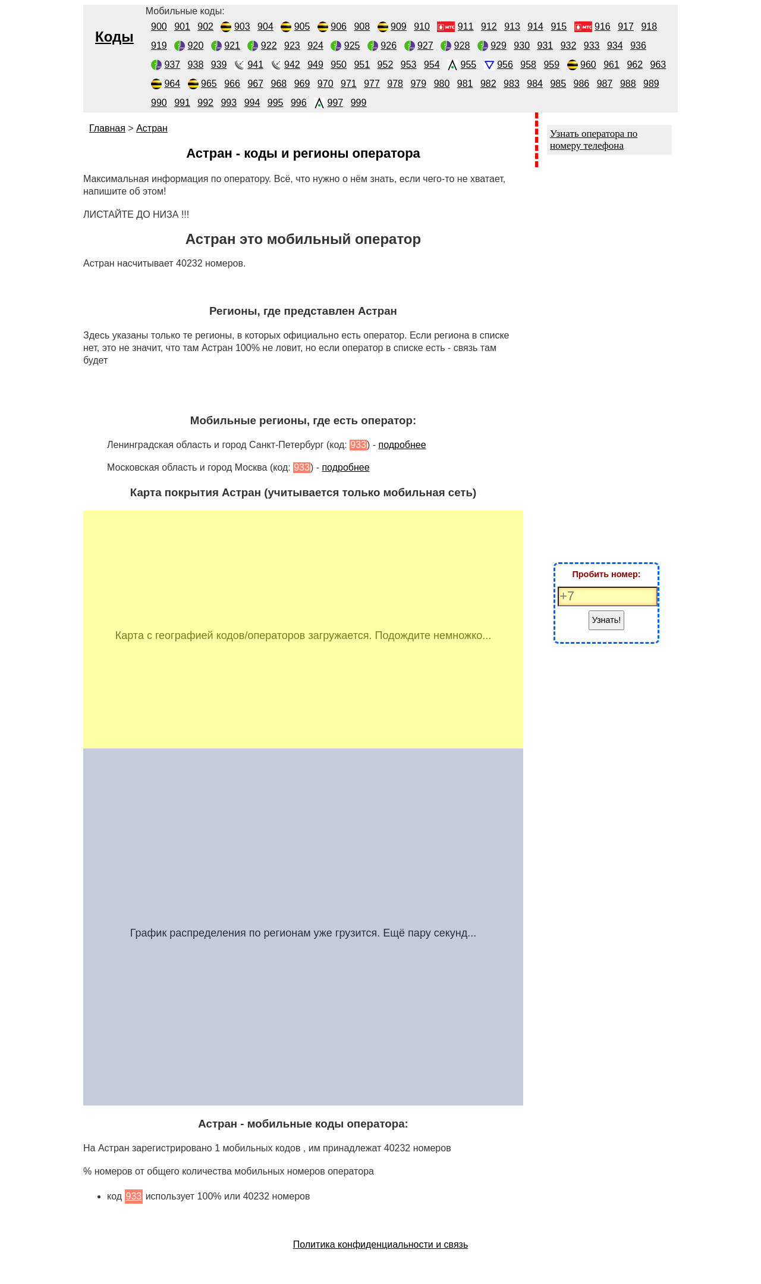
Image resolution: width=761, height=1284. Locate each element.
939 (219, 64)
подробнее (402, 445)
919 (159, 45)
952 (386, 64)
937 (172, 64)
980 (442, 84)
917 (626, 26)
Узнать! (606, 620)
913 (512, 26)
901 (182, 26)
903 (242, 26)
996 (299, 103)
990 (159, 103)
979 (418, 84)
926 (388, 45)
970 (325, 84)
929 (498, 45)
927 (425, 45)
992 (205, 103)
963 (658, 64)
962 (635, 64)
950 (339, 64)
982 (488, 84)
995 (276, 103)
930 (522, 45)
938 (196, 64)
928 (462, 45)
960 (588, 64)
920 (196, 45)
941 (255, 64)
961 (611, 64)
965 (209, 84)
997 (336, 103)
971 (349, 84)
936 (638, 45)
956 (505, 64)
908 (362, 26)
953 (409, 64)
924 (315, 45)
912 (489, 26)
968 (279, 84)
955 (469, 64)
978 (395, 84)
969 (302, 84)
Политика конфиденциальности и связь (380, 1244)
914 (535, 26)
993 (229, 103)
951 (362, 64)
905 (302, 26)
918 (649, 26)
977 (372, 84)
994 (252, 103)
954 (432, 64)
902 (205, 26)
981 (465, 84)
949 (315, 64)
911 (466, 26)
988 (628, 84)
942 (292, 64)
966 (232, 84)
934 (615, 45)
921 (232, 45)
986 (582, 84)
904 (265, 26)
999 (359, 103)
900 (159, 26)
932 (569, 45)
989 (651, 84)
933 (592, 45)
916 (603, 26)
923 (292, 45)
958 (528, 64)
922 (269, 45)
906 (339, 26)
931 (545, 45)
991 (182, 103)
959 (551, 64)
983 (512, 84)
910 (422, 26)
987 (605, 84)
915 (559, 26)
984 (535, 84)
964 (172, 84)
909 (399, 26)
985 (558, 84)
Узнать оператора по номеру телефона (593, 139)
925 (352, 45)
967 (255, 84)
